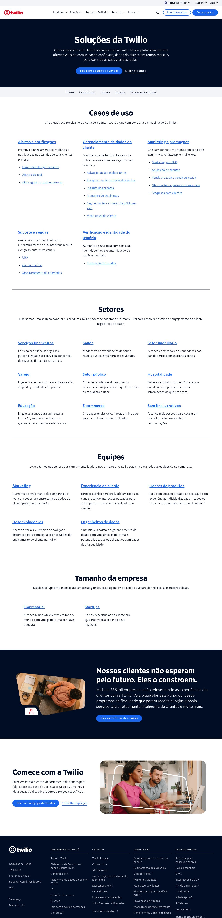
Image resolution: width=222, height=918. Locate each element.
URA (25, 257)
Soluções (76, 12)
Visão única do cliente (101, 216)
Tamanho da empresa (143, 92)
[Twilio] (13, 12)
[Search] (158, 12)
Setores (105, 92)
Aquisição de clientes (166, 170)
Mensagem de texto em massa (42, 182)
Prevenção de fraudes (101, 263)
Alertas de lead (32, 175)
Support (201, 3)
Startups (92, 607)
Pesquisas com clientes (167, 193)
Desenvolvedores (27, 522)
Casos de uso (87, 92)
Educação (26, 406)
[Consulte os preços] (74, 803)
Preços (133, 12)
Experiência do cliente (100, 486)
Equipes (120, 92)
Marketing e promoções (168, 142)
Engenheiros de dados (100, 522)
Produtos (60, 12)
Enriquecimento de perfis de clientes (111, 180)
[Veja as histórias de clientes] (119, 718)
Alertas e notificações (37, 142)
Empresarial (34, 607)
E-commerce (94, 406)
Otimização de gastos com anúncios (176, 185)
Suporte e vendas (33, 232)
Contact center (32, 265)
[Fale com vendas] (177, 12)
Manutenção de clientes (103, 195)
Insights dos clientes (100, 188)
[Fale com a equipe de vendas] (99, 70)
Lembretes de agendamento (40, 167)
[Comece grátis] (205, 12)
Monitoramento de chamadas (42, 273)
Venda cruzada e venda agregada (174, 177)
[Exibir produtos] (135, 71)
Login (214, 3)
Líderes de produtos (166, 486)
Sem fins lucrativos (164, 406)
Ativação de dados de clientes (106, 172)
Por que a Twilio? (97, 12)
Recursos (118, 12)
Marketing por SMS (164, 162)
